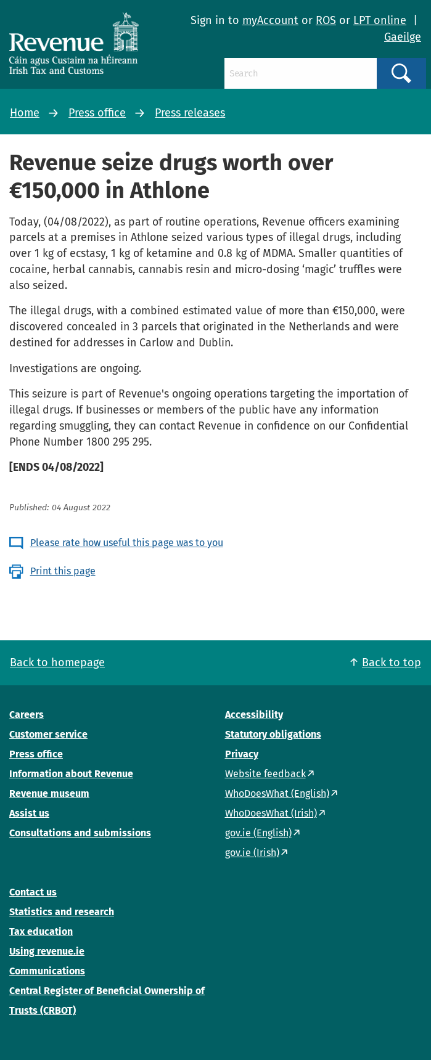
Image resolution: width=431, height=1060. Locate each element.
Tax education (41, 931)
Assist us (29, 813)
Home (24, 113)
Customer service (48, 734)
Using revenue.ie (46, 951)
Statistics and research (61, 912)
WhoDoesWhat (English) (277, 793)
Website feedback (265, 774)
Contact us (33, 892)
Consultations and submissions (80, 833)
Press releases (190, 113)
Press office (97, 113)
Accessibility (254, 714)
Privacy (241, 754)
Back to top (391, 662)
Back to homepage (57, 662)
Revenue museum (49, 793)
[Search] (300, 73)
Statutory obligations (273, 734)
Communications (47, 971)
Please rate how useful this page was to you (126, 542)
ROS (326, 20)
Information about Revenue (71, 774)
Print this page (63, 571)
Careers (26, 714)
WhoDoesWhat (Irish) (271, 813)
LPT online (379, 20)
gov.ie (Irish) (252, 852)
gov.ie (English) (258, 833)
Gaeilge (402, 37)
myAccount (270, 20)
